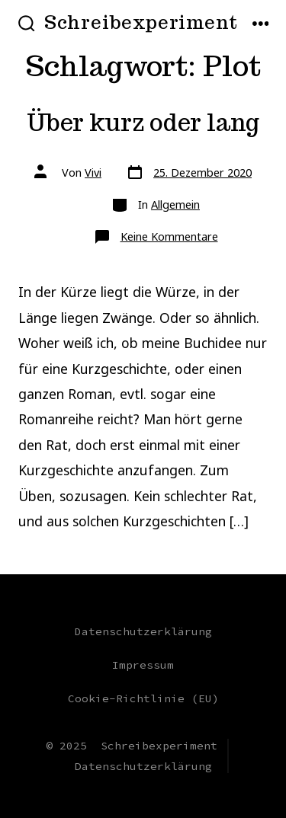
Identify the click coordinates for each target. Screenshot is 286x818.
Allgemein (175, 204)
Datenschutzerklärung (143, 631)
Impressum (143, 665)
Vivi (93, 172)
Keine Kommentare (169, 236)
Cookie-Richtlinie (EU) (143, 698)
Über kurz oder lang (143, 122)
